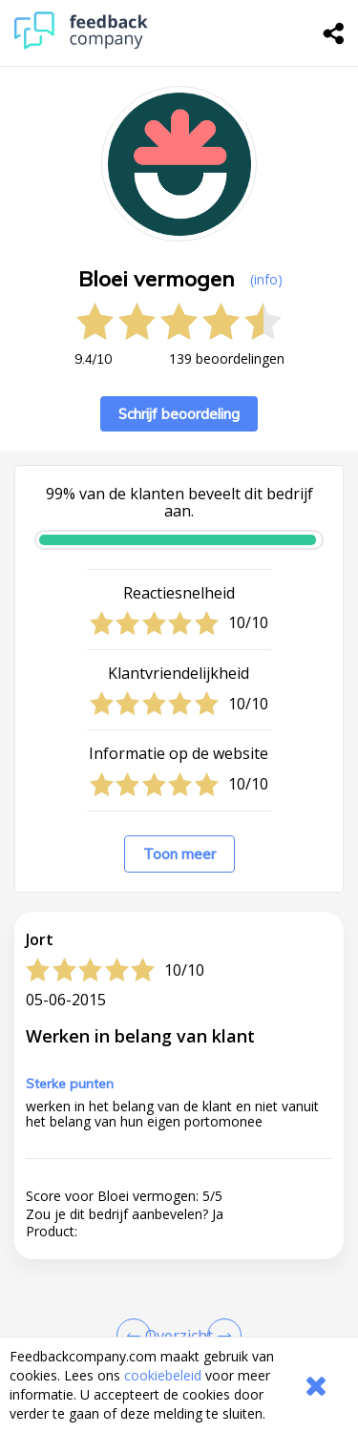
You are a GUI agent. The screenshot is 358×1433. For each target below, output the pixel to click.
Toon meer (179, 854)
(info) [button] (266, 279)
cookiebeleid (162, 1375)
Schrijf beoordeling (179, 414)
